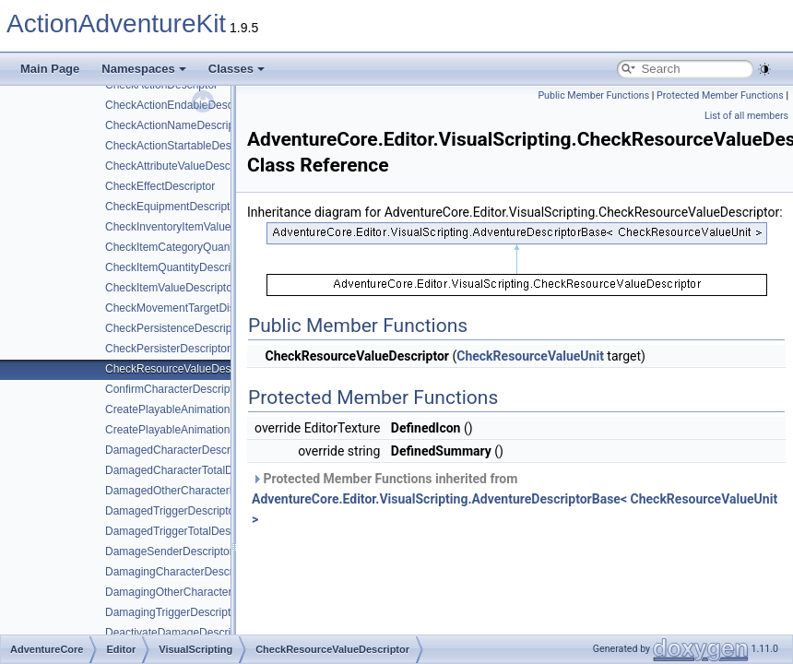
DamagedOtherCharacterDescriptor (192, 490)
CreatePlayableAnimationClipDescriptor (202, 409)
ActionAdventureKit (116, 23)
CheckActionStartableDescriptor (183, 145)
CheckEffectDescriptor (160, 186)
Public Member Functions (593, 95)
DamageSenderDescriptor (169, 551)
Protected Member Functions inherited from (514, 499)
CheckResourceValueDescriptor (183, 368)
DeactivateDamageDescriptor (177, 632)
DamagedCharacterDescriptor (178, 450)
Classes (236, 69)
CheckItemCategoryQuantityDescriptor (199, 247)
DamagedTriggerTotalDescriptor (183, 531)
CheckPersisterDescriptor (168, 348)
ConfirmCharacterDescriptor (174, 389)
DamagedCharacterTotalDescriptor (190, 470)
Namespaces (143, 69)
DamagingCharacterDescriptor (179, 571)
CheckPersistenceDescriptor (174, 328)
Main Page (49, 69)
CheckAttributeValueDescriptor (180, 166)
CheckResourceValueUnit (530, 356)
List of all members (746, 116)
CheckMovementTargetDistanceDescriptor (209, 308)
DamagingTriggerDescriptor (173, 612)
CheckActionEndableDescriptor (181, 105)
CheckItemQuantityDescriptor (177, 267)
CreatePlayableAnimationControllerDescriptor (216, 429)
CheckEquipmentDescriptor (172, 206)
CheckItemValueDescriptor (170, 287)
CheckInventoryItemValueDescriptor (193, 226)
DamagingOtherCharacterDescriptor (193, 592)
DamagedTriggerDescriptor (171, 510)
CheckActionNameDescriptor (176, 125)
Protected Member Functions (720, 95)
